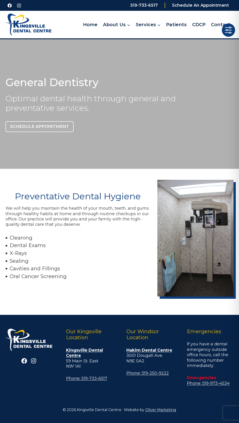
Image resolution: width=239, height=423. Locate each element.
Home (90, 24)
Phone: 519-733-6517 (86, 378)
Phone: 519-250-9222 (147, 373)
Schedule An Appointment (200, 5)
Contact (221, 24)
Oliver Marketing (160, 410)
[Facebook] (10, 5)
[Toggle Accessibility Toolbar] (228, 30)
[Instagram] (19, 5)
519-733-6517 (144, 5)
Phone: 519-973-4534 (208, 383)
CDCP (199, 24)
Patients (176, 24)
